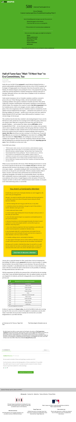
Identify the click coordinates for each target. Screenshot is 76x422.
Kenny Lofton (19, 309)
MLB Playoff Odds (32, 39)
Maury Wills (42, 135)
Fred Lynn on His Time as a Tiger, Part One (12, 323)
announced (22, 262)
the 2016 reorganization (37, 105)
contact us (47, 27)
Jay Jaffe (6, 80)
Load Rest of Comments (25, 372)
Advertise (36, 394)
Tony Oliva (5, 135)
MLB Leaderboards (32, 37)
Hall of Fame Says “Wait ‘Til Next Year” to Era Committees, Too (24, 75)
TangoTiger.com (37, 409)
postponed (21, 84)
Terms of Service (44, 394)
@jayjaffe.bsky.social (31, 337)
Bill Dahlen (35, 124)
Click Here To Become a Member (25, 253)
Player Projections (32, 42)
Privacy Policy (52, 394)
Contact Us (30, 394)
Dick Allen (9, 133)
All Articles (30, 44)
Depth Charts (30, 40)
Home (28, 35)
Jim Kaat (23, 135)
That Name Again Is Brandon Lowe (37, 323)
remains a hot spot (30, 165)
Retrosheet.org (61, 409)
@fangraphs (24, 394)
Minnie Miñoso (18, 136)
